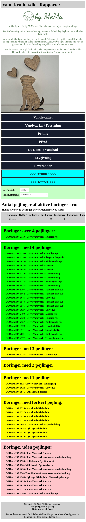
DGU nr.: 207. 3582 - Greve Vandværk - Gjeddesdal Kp (33, 277)
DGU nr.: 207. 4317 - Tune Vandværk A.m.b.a (28, 489)
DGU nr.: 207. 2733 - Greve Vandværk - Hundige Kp (32, 253)
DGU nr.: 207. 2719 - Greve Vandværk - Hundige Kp (32, 237)
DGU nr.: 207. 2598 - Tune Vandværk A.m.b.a (28, 453)
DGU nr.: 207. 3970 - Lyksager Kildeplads (26, 436)
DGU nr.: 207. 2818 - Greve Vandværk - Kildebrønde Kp (34, 261)
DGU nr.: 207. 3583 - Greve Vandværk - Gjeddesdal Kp (33, 285)
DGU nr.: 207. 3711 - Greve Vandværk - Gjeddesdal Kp (33, 330)
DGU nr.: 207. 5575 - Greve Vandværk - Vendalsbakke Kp (34, 306)
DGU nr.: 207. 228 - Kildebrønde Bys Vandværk (29, 465)
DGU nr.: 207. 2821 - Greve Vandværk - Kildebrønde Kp (34, 334)
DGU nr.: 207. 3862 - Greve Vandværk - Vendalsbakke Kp (34, 293)
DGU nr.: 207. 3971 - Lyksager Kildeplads (26, 392)
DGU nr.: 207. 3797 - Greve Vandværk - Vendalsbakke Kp (34, 289)
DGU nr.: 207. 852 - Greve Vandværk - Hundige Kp (31, 383)
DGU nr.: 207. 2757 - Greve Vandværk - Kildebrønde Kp (34, 322)
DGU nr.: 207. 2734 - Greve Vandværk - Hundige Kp (32, 318)
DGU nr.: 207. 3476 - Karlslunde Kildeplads (27, 416)
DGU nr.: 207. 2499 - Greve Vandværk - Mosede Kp (31, 314)
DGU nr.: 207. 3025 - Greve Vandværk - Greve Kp (30, 265)
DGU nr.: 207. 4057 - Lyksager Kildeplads (26, 428)
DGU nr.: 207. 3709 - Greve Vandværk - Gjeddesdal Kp (33, 326)
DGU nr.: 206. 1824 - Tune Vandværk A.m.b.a (28, 481)
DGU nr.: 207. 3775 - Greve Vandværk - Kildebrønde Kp (34, 281)
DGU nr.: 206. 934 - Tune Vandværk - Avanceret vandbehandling (38, 473)
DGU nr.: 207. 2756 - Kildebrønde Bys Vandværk (30, 461)
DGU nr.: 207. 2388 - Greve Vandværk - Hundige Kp (32, 493)
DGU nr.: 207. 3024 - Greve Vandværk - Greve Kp (30, 387)
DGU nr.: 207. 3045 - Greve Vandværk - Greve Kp (30, 297)
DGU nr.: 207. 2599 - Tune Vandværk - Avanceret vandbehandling (38, 457)
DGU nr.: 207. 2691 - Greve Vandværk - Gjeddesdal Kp (33, 424)
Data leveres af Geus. (42, 509)
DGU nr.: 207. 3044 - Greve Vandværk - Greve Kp (30, 269)
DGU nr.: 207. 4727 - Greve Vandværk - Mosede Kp (31, 354)
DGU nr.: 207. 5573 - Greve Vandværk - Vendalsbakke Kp (34, 302)
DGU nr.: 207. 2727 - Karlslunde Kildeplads (27, 412)
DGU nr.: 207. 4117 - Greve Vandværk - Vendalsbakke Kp (34, 338)
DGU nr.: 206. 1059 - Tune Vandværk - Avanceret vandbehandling (38, 469)
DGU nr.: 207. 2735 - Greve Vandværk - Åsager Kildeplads (35, 257)
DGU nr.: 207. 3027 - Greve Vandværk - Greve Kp (30, 310)
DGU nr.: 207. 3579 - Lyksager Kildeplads (26, 432)
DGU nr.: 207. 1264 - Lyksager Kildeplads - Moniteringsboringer (38, 477)
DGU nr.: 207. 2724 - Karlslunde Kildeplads (27, 420)
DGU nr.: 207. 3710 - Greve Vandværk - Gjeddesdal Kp (33, 273)
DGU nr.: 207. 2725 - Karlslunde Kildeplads (27, 408)
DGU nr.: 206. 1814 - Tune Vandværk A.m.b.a (28, 485)
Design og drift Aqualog (42, 506)
